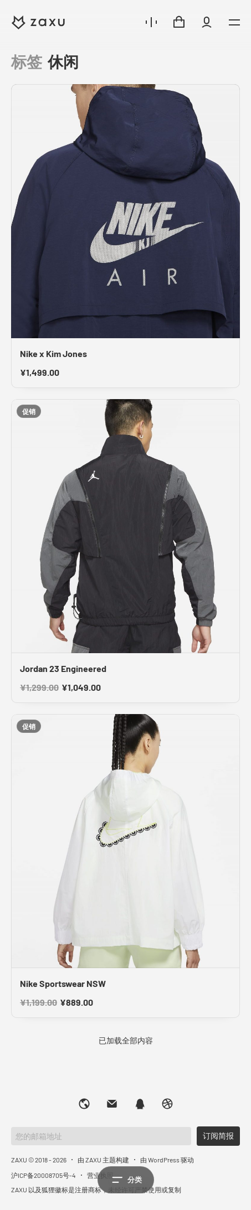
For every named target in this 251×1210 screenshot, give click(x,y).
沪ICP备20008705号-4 (43, 1175)
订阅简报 (218, 1135)
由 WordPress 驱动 (167, 1160)
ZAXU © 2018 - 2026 (38, 1160)
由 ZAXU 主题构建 (103, 1160)
